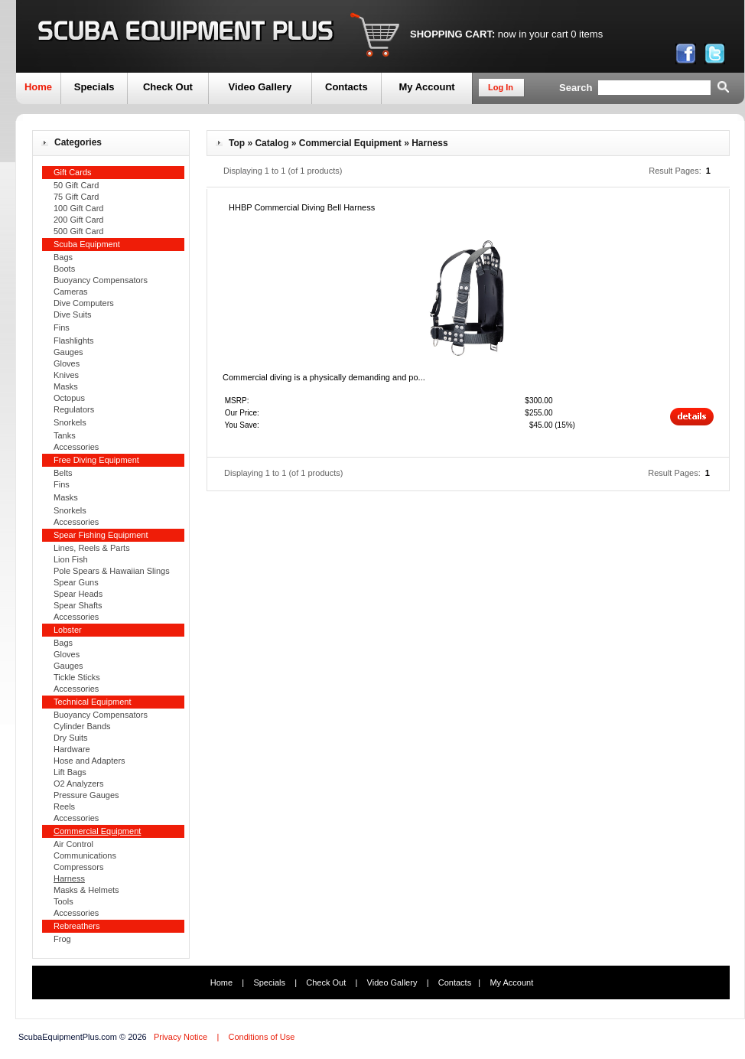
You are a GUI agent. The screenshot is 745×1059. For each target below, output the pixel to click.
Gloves (67, 363)
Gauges (68, 352)
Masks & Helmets (86, 889)
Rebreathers (77, 925)
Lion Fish (71, 559)
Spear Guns (76, 582)
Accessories (76, 446)
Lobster (68, 629)
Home (38, 87)
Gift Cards (73, 172)
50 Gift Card (76, 185)
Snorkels (70, 422)
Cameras (71, 291)
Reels (64, 806)
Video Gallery (259, 87)
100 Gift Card (78, 208)
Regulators (74, 409)
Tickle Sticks (77, 677)
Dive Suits (73, 314)
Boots (64, 268)
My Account (426, 87)
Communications (85, 855)
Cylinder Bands (82, 726)
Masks (66, 386)
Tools (63, 901)
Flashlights (74, 340)
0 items (587, 34)
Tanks (65, 435)
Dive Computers (84, 303)
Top (237, 143)
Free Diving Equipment (96, 459)
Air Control (73, 844)
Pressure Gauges (86, 795)
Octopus (69, 397)
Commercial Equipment (350, 143)
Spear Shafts (78, 605)
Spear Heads (78, 593)
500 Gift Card (78, 231)
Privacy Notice (180, 1036)
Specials (94, 87)
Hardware (72, 749)
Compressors (78, 867)
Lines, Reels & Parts (92, 547)
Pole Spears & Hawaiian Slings (112, 570)
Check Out (168, 87)
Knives (66, 375)
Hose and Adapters (89, 760)
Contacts (346, 87)
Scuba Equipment (87, 244)
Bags (63, 257)
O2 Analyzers (78, 783)
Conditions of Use (261, 1036)
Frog (62, 938)
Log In (500, 87)
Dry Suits (71, 737)
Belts (63, 472)
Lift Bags (70, 772)
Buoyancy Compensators (101, 280)
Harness (429, 143)
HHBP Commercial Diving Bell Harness (302, 207)
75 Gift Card (76, 196)
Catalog (271, 143)
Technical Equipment (93, 701)
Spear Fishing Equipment (101, 534)
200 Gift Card (78, 219)
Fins (62, 327)
